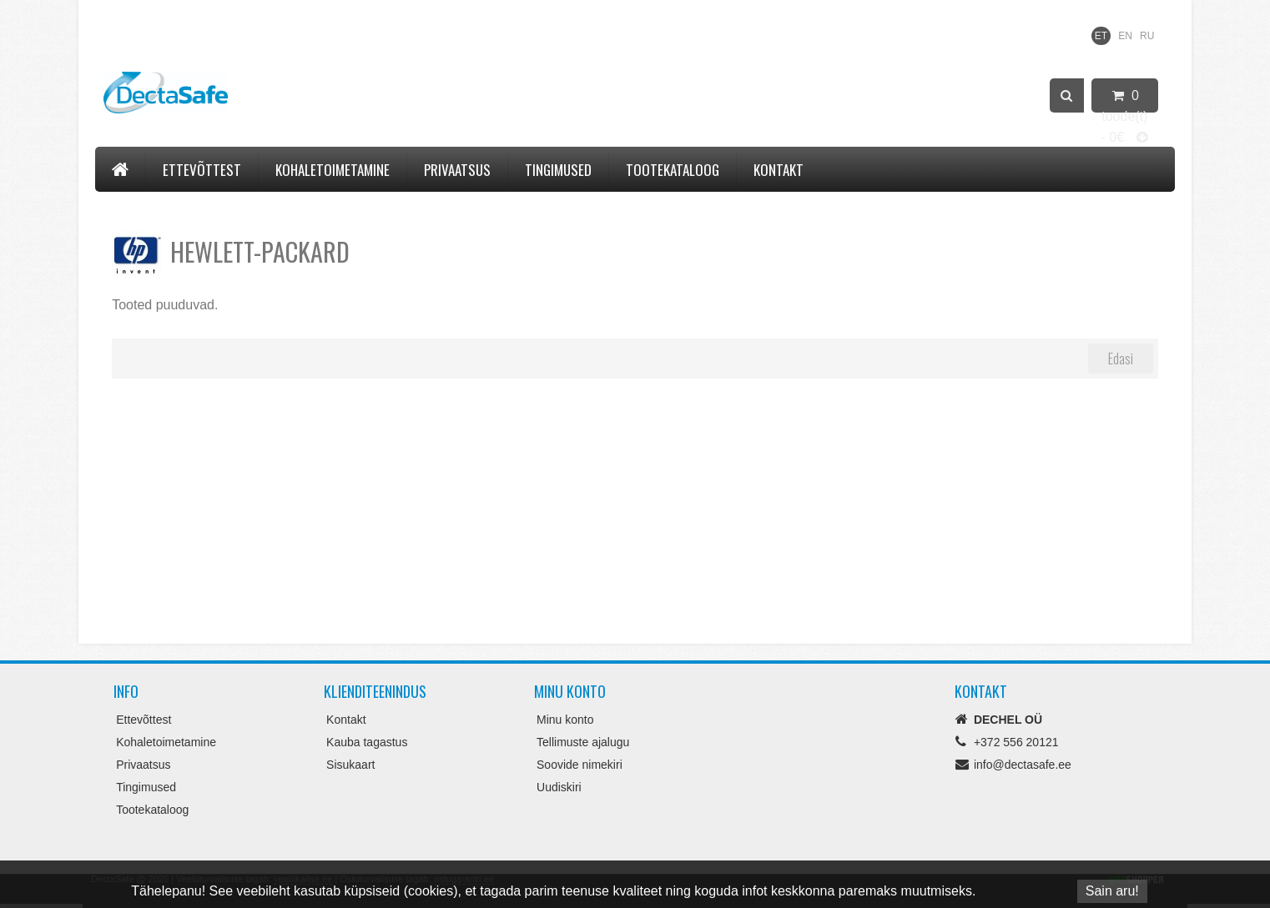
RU (1147, 36)
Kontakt (778, 169)
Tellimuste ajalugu (583, 742)
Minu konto (565, 719)
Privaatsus (457, 169)
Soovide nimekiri (579, 764)
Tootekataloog (672, 169)
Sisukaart (350, 764)
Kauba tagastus (366, 742)
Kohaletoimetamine (332, 169)
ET (1101, 36)
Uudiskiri (559, 787)
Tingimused (558, 169)
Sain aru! (1112, 891)
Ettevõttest (202, 169)
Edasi (1120, 359)
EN (1125, 36)
